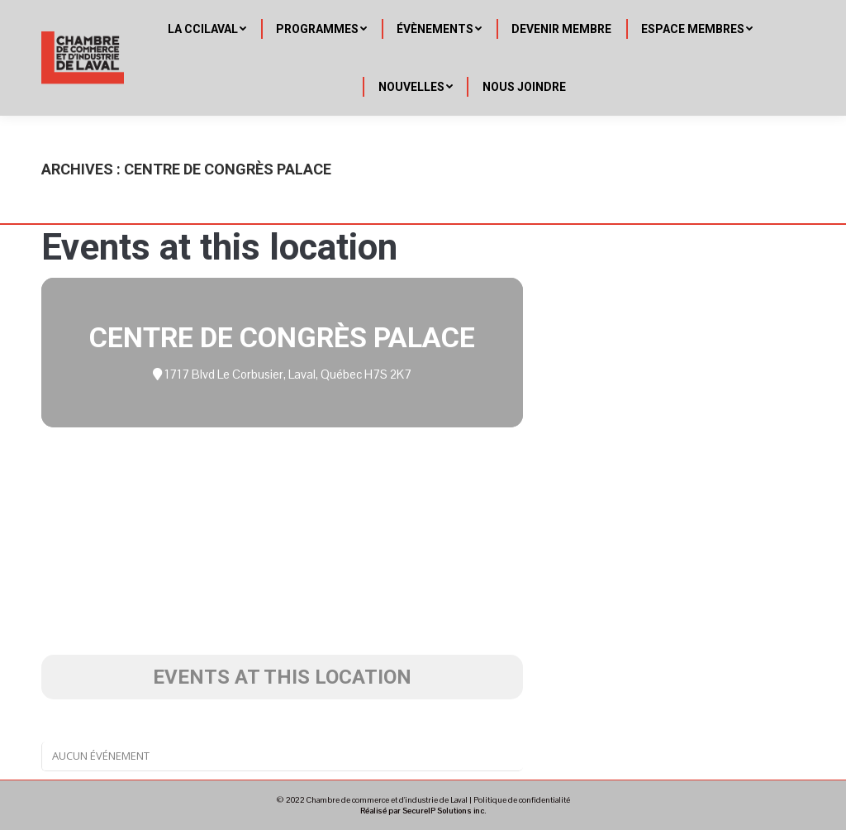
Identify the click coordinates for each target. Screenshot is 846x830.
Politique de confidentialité (521, 799)
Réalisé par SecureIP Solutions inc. (423, 810)
